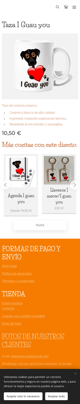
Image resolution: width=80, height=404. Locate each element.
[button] (58, 7)
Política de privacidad (17, 273)
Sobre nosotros (12, 303)
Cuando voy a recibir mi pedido (23, 316)
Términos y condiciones (18, 281)
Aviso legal (9, 266)
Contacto (8, 308)
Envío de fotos (11, 323)
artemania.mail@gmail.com (30, 356)
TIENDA (13, 294)
